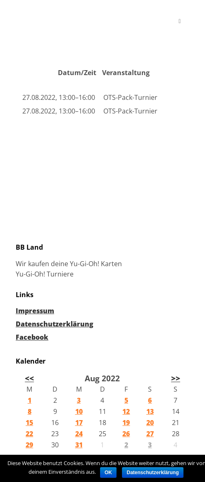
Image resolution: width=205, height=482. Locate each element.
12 (126, 411)
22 (29, 433)
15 (29, 422)
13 (150, 411)
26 (126, 433)
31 (79, 444)
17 (79, 422)
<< (29, 378)
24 (79, 433)
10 (79, 411)
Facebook (32, 337)
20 (150, 422)
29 (29, 444)
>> (175, 378)
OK (108, 472)
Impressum (35, 310)
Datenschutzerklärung (54, 323)
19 (126, 422)
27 (150, 433)
